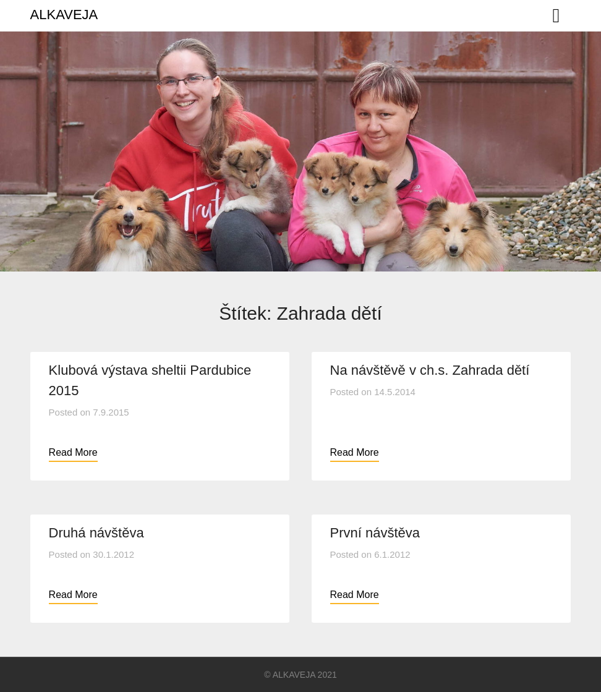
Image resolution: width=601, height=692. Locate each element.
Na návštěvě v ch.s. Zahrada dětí (430, 370)
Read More (73, 452)
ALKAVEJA (64, 14)
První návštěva (375, 532)
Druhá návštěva (96, 532)
